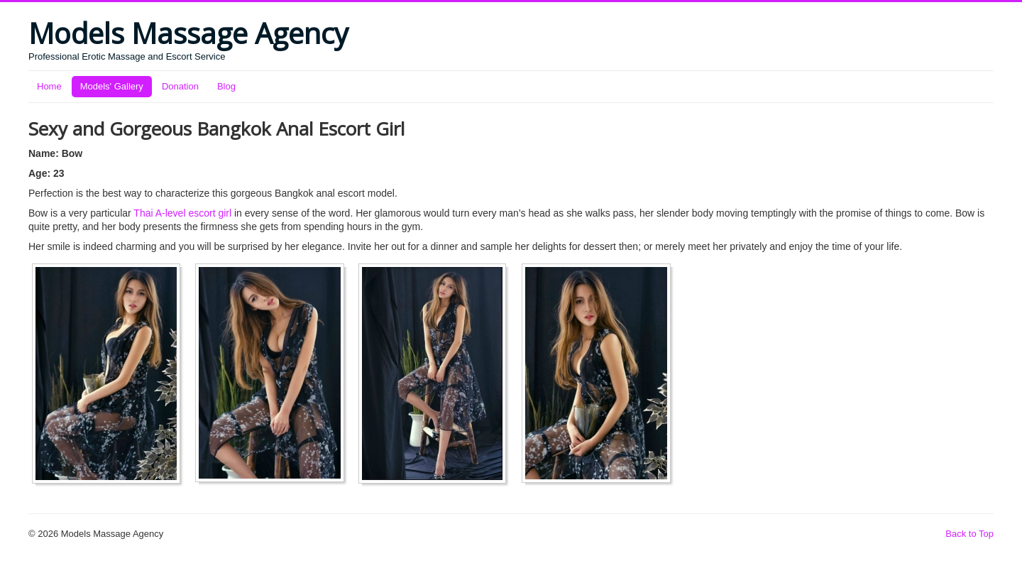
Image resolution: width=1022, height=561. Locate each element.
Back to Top (969, 533)
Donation (180, 86)
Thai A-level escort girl (182, 213)
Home (49, 86)
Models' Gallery (111, 86)
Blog (226, 86)
